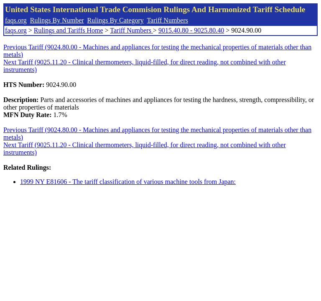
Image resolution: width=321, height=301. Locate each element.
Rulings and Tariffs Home (68, 30)
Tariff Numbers (167, 20)
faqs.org (16, 20)
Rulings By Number (57, 20)
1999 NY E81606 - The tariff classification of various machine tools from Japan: (128, 181)
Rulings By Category (115, 20)
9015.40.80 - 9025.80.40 (191, 30)
